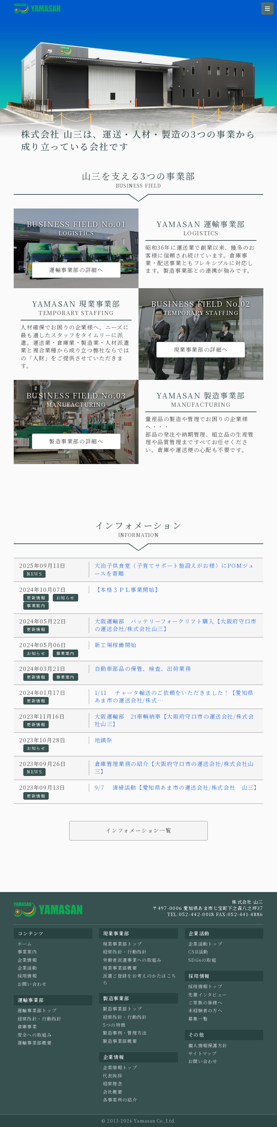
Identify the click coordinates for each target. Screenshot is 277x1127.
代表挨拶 (112, 1076)
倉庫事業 (27, 1027)
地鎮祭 (104, 740)
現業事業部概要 (120, 968)
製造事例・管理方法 (125, 1033)
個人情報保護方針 (207, 1046)
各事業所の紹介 (120, 1100)
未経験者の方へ (205, 1010)
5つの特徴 (114, 1025)
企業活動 (27, 968)
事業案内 (27, 952)
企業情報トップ (120, 1067)
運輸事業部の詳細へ (76, 270)
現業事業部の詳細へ (201, 349)
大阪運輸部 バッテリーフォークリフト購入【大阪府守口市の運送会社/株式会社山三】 (176, 625)
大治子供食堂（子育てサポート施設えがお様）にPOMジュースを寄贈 (174, 569)
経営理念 (112, 1084)
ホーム (24, 944)
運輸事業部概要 (34, 1043)
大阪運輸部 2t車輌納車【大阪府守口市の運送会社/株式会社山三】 (174, 720)
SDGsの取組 (202, 960)
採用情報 (27, 976)
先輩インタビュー (207, 995)
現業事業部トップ (122, 944)
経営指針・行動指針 (39, 1019)
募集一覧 (198, 1019)
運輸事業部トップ (37, 1010)
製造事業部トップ (122, 1009)
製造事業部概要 (120, 1041)
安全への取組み (34, 1035)
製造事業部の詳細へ (76, 441)
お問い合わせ (32, 984)
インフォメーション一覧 (139, 830)
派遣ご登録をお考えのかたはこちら (140, 979)
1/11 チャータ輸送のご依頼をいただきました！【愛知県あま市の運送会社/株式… (174, 696)
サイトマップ (202, 1053)
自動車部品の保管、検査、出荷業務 (143, 669)
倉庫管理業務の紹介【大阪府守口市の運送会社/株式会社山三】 (174, 767)
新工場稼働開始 (116, 645)
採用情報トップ (205, 986)
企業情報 (27, 960)
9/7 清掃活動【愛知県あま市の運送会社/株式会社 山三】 (177, 787)
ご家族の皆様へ (205, 1003)
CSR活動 (198, 952)
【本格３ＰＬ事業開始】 (128, 590)
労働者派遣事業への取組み (132, 960)
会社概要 (112, 1092)
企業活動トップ (205, 944)
